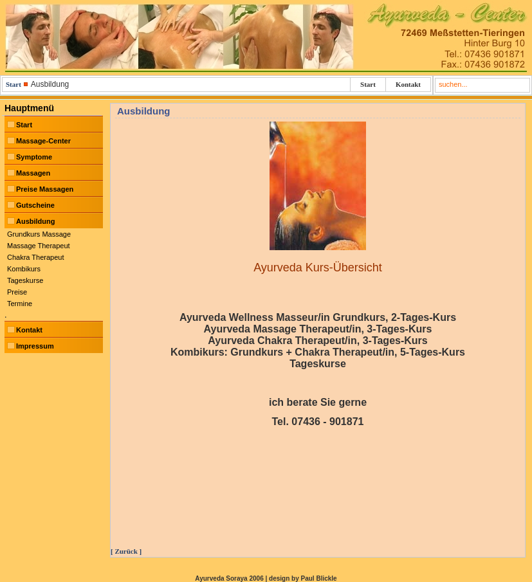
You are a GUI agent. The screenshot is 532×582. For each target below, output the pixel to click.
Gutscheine (35, 205)
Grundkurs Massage (39, 234)
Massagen (33, 173)
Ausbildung (35, 221)
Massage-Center (43, 141)
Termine (19, 303)
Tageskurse (25, 280)
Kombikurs (24, 269)
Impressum (35, 346)
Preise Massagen (44, 189)
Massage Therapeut (38, 246)
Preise (17, 292)
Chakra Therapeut (35, 257)
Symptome (34, 157)
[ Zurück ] (126, 551)
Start (13, 84)
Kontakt (408, 84)
